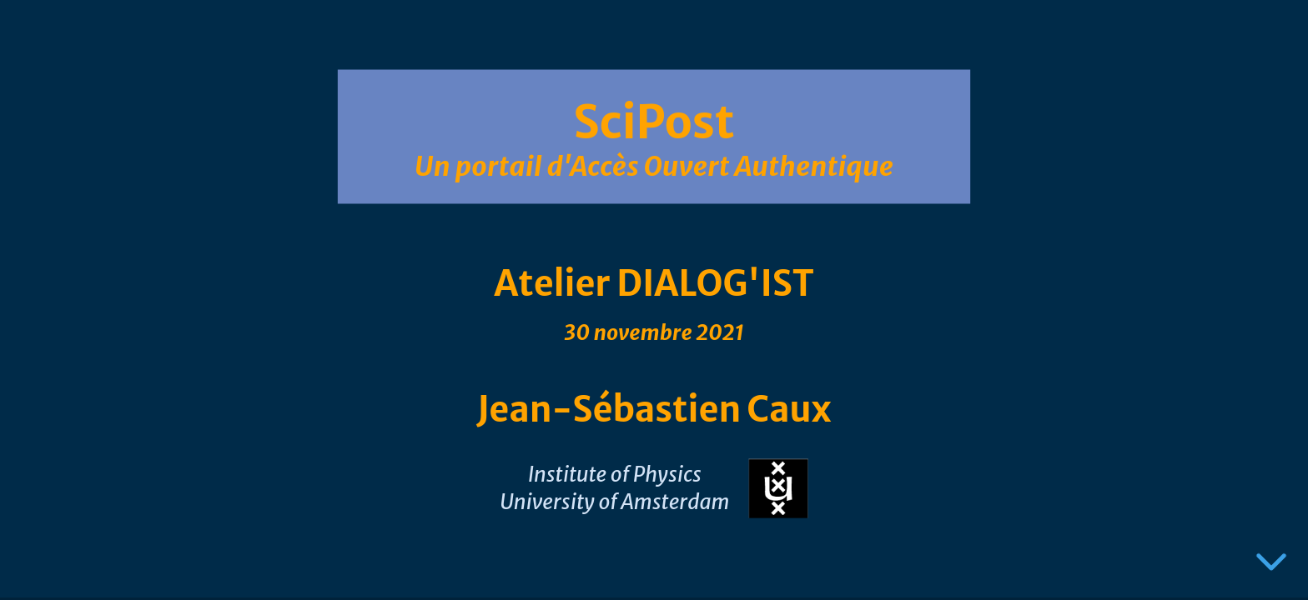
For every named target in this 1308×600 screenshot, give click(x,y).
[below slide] (1271, 565)
